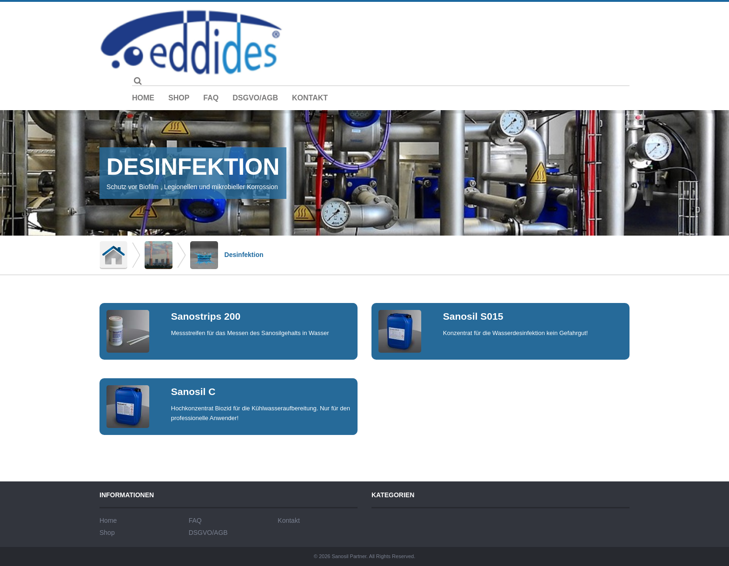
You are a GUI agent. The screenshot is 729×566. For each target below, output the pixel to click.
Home (143, 98)
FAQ (211, 98)
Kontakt (310, 98)
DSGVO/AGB (255, 98)
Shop (178, 98)
